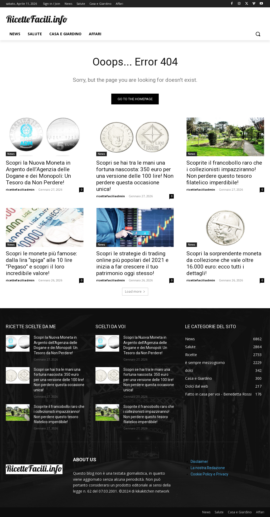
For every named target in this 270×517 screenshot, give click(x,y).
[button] (258, 34)
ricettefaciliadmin (20, 189)
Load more (135, 291)
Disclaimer (199, 461)
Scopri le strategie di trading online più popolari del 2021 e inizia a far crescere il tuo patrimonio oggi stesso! (132, 263)
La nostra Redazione (208, 468)
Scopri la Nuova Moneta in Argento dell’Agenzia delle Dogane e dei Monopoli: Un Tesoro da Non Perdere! (38, 173)
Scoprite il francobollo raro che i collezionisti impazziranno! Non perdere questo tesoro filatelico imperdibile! (224, 173)
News (11, 154)
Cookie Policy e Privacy (209, 474)
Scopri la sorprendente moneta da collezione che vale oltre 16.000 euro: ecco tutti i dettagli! (223, 263)
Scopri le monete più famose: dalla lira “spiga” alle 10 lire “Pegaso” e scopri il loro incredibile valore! (41, 263)
